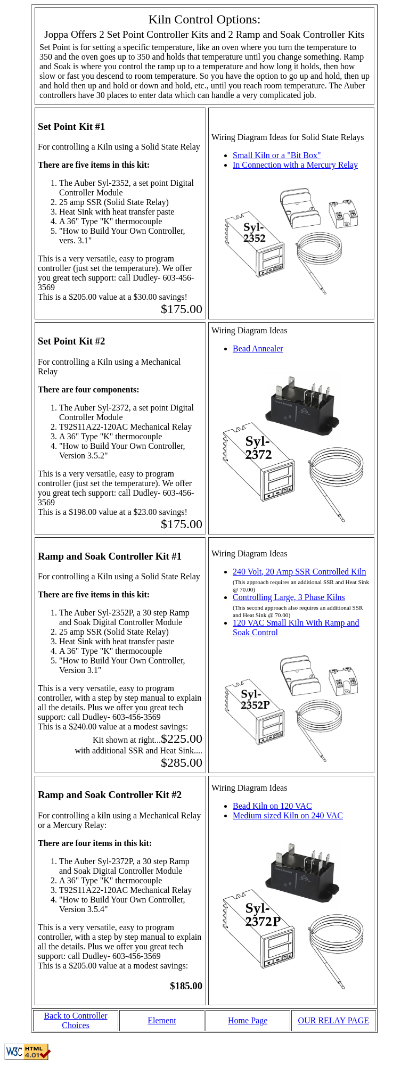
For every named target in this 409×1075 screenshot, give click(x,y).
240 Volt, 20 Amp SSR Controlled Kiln (299, 571)
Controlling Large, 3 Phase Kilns (289, 597)
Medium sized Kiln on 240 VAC (288, 815)
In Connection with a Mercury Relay (295, 164)
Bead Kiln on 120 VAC (272, 805)
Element (162, 1020)
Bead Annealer (258, 348)
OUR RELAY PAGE (333, 1020)
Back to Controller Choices (76, 1020)
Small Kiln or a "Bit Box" (277, 155)
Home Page (247, 1020)
